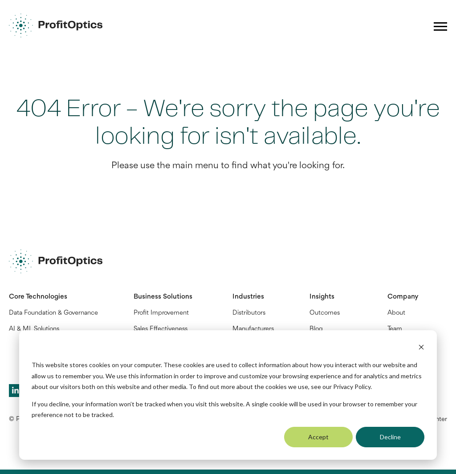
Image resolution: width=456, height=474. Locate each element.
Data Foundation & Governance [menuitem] (53, 313)
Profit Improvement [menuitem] (161, 313)
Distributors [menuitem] (248, 313)
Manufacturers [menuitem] (253, 329)
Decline (390, 437)
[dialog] (228, 395)
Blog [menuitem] (316, 329)
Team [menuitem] (394, 329)
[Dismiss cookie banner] (421, 348)
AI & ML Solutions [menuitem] (34, 329)
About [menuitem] (396, 313)
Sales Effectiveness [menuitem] (160, 329)
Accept (318, 437)
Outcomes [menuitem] (324, 313)
